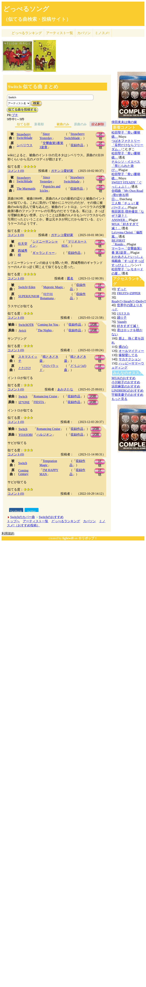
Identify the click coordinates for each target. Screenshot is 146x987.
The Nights (45, 330)
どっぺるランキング (65, 521)
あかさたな (65, 389)
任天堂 (22, 243)
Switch (22, 396)
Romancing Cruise (45, 396)
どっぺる (27, 33)
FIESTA (39, 402)
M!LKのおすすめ (123, 378)
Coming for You (48, 324)
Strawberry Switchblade (24, 136)
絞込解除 (97, 124)
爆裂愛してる (128, 355)
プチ (15, 115)
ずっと (122, 289)
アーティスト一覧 (35, 521)
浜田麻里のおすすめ (125, 386)
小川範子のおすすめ (125, 382)
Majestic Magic (53, 287)
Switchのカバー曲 (22, 517)
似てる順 (23, 124)
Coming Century (23, 472)
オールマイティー (131, 351)
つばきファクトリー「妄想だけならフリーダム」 (127, 145)
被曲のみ (63, 124)
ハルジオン (44, 434)
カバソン (84, 33)
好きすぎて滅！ (128, 326)
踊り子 (122, 317)
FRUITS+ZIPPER (128, 293)
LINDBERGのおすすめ (127, 390)
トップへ (13, 521)
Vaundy (122, 321)
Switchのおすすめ (51, 517)
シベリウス (25, 145)
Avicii (22, 330)
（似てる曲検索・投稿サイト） (37, 19)
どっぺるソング (26, 8)
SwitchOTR (26, 324)
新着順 (39, 124)
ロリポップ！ (87, 538)
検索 (36, 103)
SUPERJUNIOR (28, 296)
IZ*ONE (24, 402)
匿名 (70, 278)
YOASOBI (25, 434)
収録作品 (77, 145)
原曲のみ (80, 124)
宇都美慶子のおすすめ (127, 394)
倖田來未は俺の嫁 (124, 122)
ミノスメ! (102, 33)
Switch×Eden (26, 287)
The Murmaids (26, 188)
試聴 (100, 135)
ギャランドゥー (44, 252)
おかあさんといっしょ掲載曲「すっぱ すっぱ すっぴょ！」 (127, 261)
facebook (16, 511)
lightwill (68, 538)
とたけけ (24, 368)
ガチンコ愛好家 (62, 170)
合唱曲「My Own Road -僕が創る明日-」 (127, 195)
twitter (31, 511)
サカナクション (130, 359)
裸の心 (123, 346)
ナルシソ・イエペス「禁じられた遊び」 (125, 166)
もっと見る (119, 399)
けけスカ (123, 313)
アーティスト (59, 33)
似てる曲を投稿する (22, 109)
